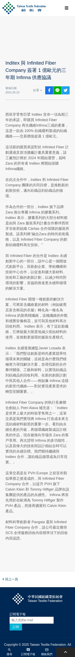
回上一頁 (10, 579)
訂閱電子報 (18, 614)
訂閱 (16, 627)
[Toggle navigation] (67, 8)
